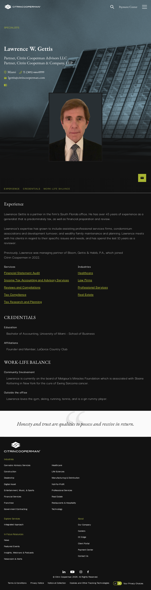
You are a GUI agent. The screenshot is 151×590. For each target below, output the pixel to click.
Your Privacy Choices (133, 583)
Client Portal (83, 543)
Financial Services (12, 496)
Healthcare (85, 272)
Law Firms (85, 280)
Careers (81, 531)
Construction (10, 471)
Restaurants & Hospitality (64, 503)
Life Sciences (58, 471)
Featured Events (12, 546)
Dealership (9, 477)
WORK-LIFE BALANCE (57, 188)
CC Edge (82, 537)
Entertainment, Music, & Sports (19, 490)
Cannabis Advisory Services (17, 465)
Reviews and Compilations (22, 287)
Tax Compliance (15, 294)
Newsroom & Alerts (13, 559)
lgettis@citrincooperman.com (26, 77)
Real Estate (86, 294)
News (6, 540)
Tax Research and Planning (23, 301)
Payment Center (128, 7)
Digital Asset (10, 484)
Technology (57, 509)
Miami (12, 72)
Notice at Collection (57, 583)
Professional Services (93, 287)
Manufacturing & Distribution (66, 477)
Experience (12, 188)
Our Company (84, 524)
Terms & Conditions (17, 583)
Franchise (9, 503)
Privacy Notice (37, 583)
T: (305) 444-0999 (33, 72)
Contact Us (83, 556)
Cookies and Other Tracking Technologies (89, 583)
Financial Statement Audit (22, 272)
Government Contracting (15, 509)
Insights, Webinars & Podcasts (19, 552)
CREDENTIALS (31, 188)
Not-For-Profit (58, 484)
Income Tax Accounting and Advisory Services (36, 280)
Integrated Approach (14, 524)
